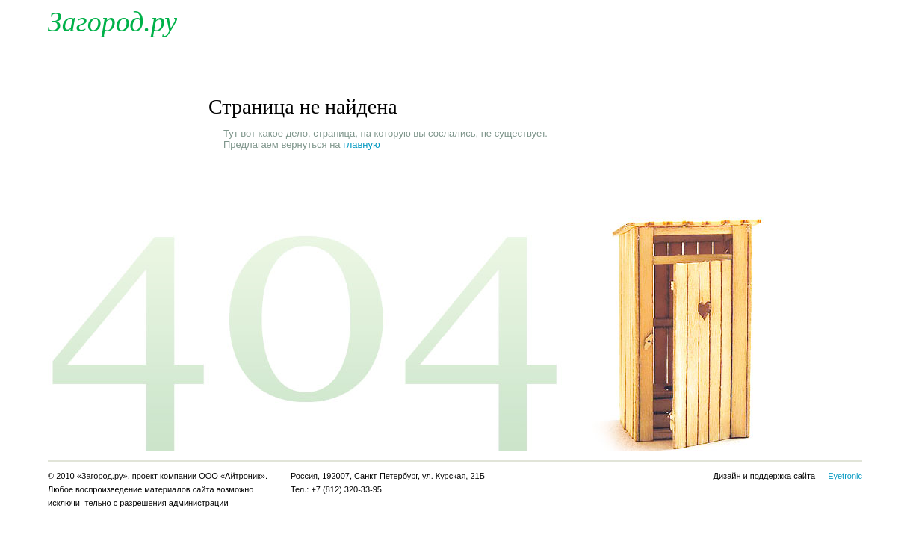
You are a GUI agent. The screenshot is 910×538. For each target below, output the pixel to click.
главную (361, 144)
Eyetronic (845, 475)
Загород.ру (112, 21)
